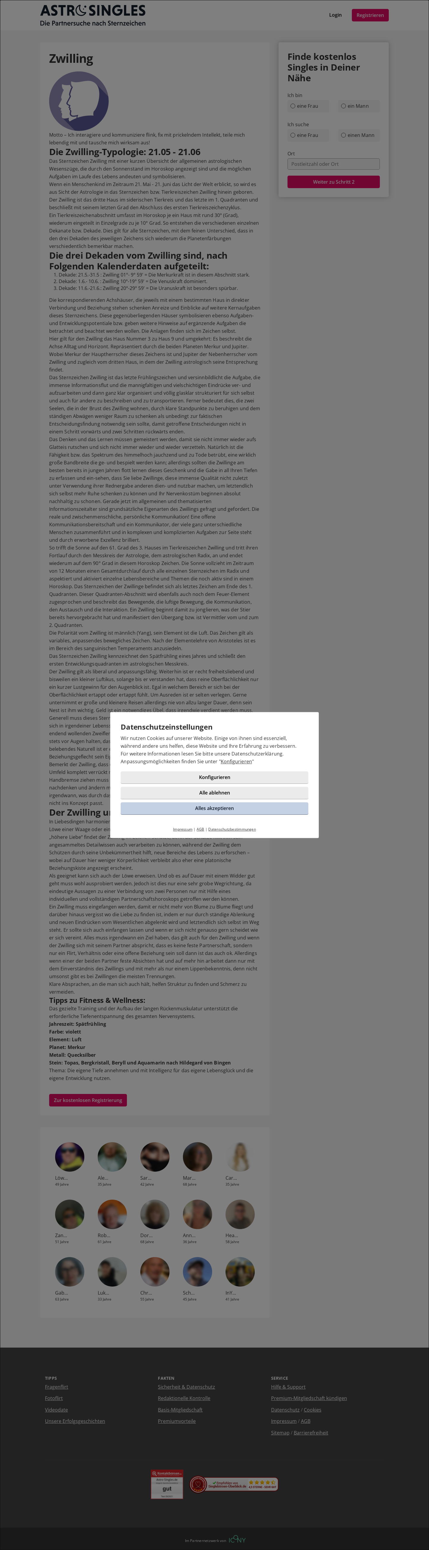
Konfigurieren (237, 762)
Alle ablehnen (214, 793)
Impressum (182, 830)
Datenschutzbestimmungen (232, 830)
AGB (200, 830)
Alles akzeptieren (214, 809)
